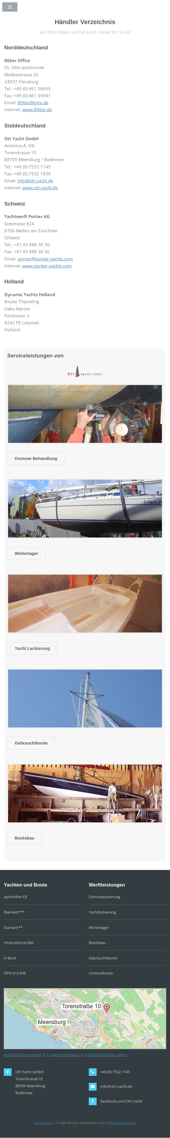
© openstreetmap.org (65, 1054)
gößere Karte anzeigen (23, 1054)
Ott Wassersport (122, 1122)
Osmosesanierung (104, 896)
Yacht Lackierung (32, 648)
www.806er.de (37, 109)
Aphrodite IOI (15, 896)
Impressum (44, 1122)
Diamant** (13, 927)
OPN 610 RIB (15, 973)
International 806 (18, 942)
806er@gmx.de (33, 102)
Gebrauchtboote (31, 743)
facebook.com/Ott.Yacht (121, 1101)
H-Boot (10, 958)
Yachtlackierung (102, 912)
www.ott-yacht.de (40, 187)
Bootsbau (25, 838)
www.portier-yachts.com (47, 266)
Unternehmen (101, 973)
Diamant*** (14, 912)
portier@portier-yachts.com (45, 259)
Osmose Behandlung (36, 458)
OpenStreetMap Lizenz (107, 1054)
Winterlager (26, 553)
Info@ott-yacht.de (35, 181)
